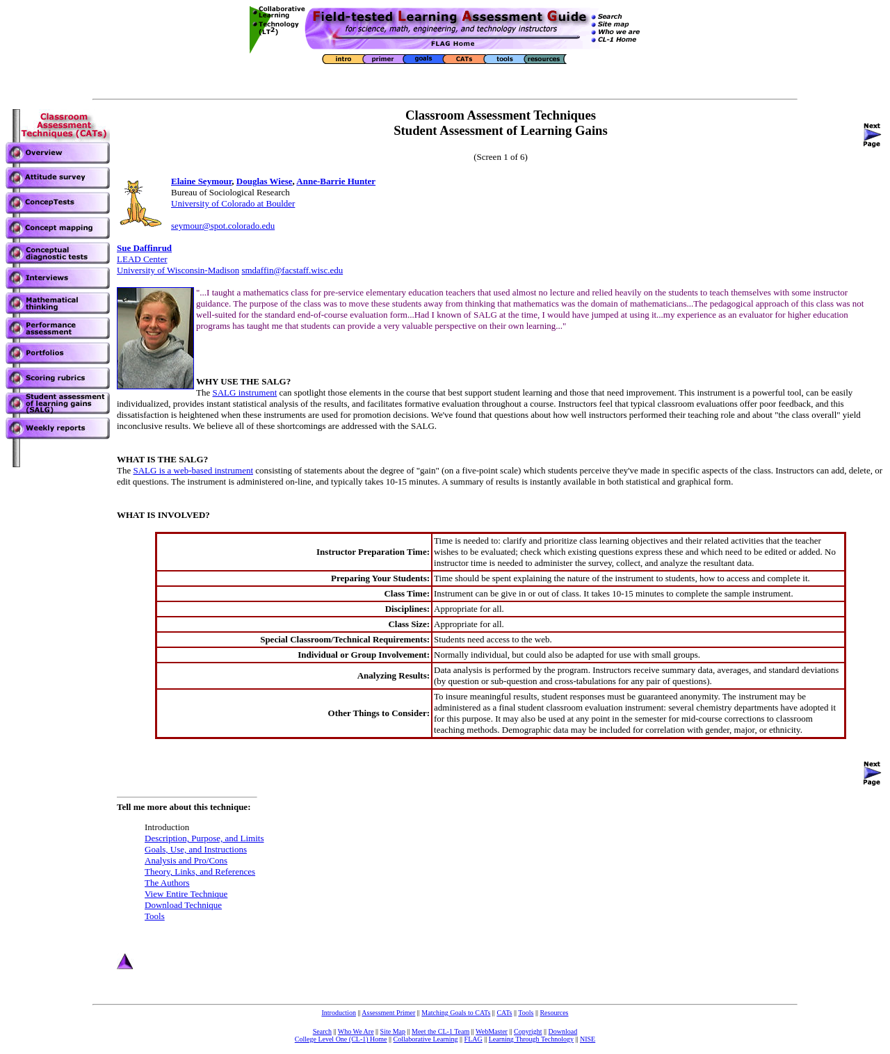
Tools (155, 916)
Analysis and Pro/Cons (186, 860)
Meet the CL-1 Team (440, 1031)
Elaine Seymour (201, 181)
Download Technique (183, 905)
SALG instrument (244, 392)
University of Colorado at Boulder (233, 203)
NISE (587, 1039)
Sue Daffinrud (144, 248)
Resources (554, 1012)
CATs (504, 1012)
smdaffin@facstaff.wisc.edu (292, 270)
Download (563, 1031)
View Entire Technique (186, 894)
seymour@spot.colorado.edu (223, 225)
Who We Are (356, 1031)
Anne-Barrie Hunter (335, 181)
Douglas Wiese (264, 181)
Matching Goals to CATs (455, 1012)
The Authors (167, 882)
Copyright (528, 1031)
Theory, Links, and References (200, 871)
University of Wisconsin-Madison (178, 270)
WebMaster (492, 1031)
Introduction (338, 1012)
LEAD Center (142, 259)
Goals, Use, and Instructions (196, 849)
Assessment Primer (388, 1012)
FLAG (473, 1039)
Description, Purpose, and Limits (204, 838)
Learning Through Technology (531, 1039)
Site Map (392, 1031)
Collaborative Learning (426, 1039)
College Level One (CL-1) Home (341, 1039)
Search (322, 1031)
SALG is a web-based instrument (193, 470)
